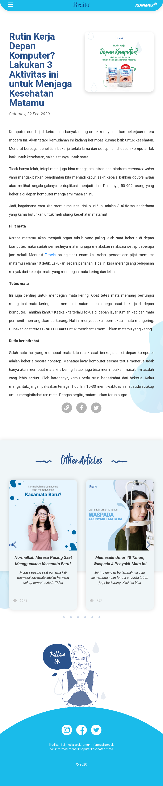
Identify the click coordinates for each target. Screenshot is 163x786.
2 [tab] (71, 617)
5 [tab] (92, 617)
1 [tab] (64, 617)
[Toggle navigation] (10, 4)
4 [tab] (85, 617)
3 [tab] (78, 617)
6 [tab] (99, 617)
